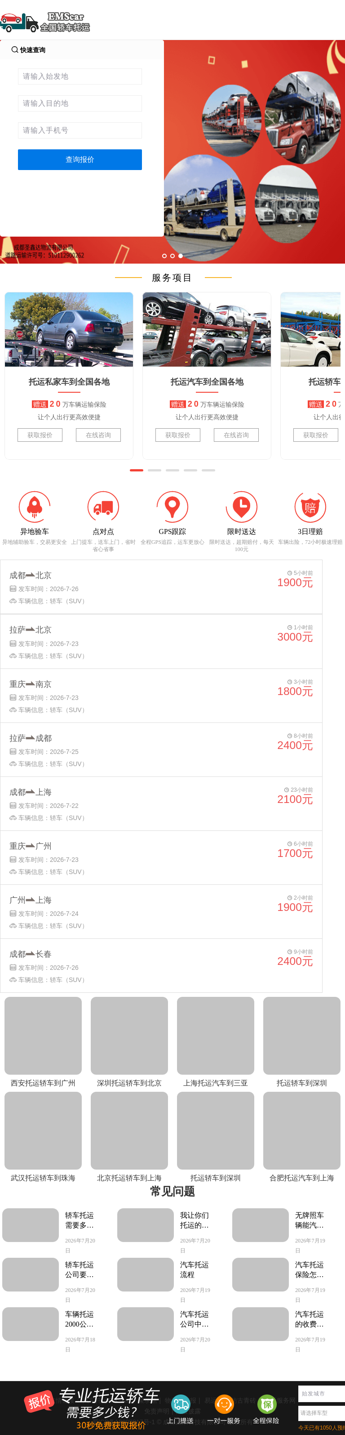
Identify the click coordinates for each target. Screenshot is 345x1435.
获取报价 (40, 435)
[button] (136, 470)
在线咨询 (98, 435)
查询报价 (80, 159)
